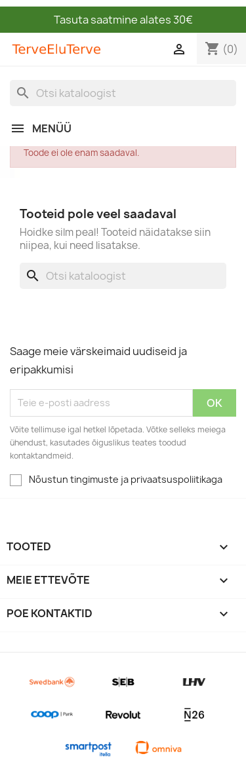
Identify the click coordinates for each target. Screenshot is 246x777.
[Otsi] (123, 93)
